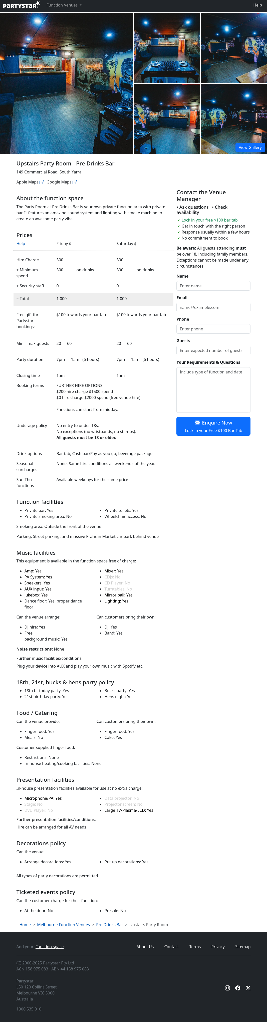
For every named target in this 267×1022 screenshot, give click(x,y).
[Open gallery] (167, 48)
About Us (145, 946)
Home (25, 924)
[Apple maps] (42, 182)
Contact (171, 946)
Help (257, 5)
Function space (50, 946)
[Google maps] (75, 182)
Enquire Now (213, 426)
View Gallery (250, 147)
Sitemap (243, 946)
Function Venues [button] (63, 5)
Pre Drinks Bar (109, 924)
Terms (195, 946)
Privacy (218, 946)
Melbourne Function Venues (63, 924)
